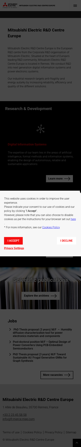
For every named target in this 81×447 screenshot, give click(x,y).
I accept (13, 240)
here (73, 219)
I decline (66, 240)
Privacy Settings (14, 248)
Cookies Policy (51, 227)
